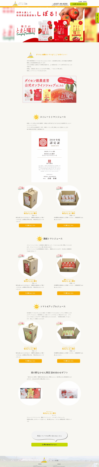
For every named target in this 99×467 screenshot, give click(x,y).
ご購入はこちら (30, 224)
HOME (13, 7)
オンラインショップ (43, 7)
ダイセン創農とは (26, 7)
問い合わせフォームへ (49, 440)
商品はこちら (73, 7)
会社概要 (80, 1)
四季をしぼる (58, 7)
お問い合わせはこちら (79, 4)
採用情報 (85, 1)
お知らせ (85, 7)
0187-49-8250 (60, 4)
